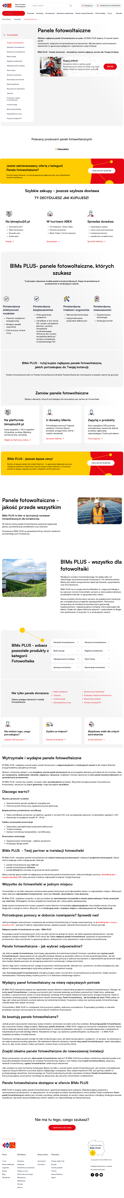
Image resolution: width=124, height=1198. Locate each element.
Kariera (4, 1171)
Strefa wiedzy (100, 13)
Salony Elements (57, 1174)
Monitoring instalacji (14, 109)
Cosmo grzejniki (56, 1167)
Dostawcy (39, 13)
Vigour (53, 1177)
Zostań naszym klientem (84, 13)
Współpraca (21, 1177)
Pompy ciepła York (57, 1161)
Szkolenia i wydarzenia (65, 13)
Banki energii (11, 56)
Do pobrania (50, 13)
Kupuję (10, 251)
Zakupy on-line (22, 1171)
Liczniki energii (12, 104)
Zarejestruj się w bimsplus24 (110, 5)
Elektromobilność (13, 84)
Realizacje (20, 1164)
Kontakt (119, 13)
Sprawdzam (53, 251)
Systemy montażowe (14, 75)
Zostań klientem (96, 750)
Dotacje (20, 1184)
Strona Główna (6, 19)
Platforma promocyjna (25, 1174)
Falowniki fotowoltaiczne (15, 47)
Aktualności (6, 1177)
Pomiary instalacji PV (14, 118)
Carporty (10, 93)
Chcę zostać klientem (101, 171)
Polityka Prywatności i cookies (101, 1166)
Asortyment (42, 1161)
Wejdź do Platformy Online (17, 450)
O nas (4, 1161)
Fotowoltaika (17, 19)
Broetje (53, 1164)
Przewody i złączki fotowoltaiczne (13, 99)
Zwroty (19, 1187)
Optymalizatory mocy (14, 114)
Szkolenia (20, 1161)
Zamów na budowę (56, 750)
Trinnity (53, 1171)
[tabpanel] (21, 236)
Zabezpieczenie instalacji (16, 66)
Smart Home (11, 70)
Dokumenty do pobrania (25, 1167)
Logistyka (5, 1167)
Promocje (30, 13)
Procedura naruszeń (98, 1169)
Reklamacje (21, 1181)
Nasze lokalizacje (8, 1164)
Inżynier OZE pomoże (15, 750)
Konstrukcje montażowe (15, 79)
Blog (3, 1174)
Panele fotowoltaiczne (15, 43)
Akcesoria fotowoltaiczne (16, 52)
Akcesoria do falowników (16, 89)
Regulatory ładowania (14, 61)
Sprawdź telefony (96, 251)
